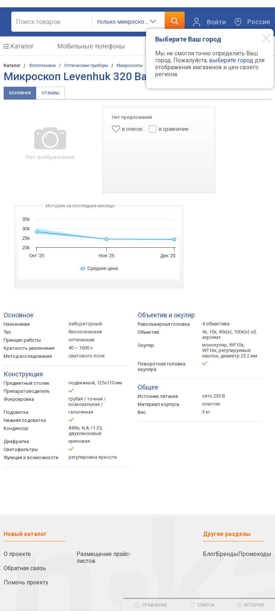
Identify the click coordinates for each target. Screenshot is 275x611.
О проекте (17, 554)
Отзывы (50, 93)
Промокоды (254, 554)
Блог (209, 554)
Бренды (227, 554)
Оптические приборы (86, 65)
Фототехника (42, 65)
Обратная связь (25, 568)
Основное (20, 93)
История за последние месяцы (80, 205)
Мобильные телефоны (91, 46)
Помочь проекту (26, 582)
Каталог (22, 46)
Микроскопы (130, 65)
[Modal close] (261, 38)
